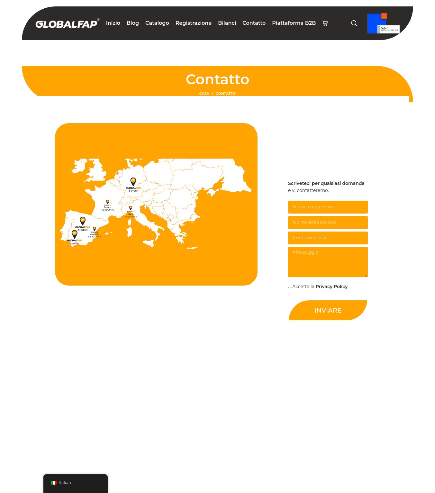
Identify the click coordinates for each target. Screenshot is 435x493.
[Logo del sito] (67, 23)
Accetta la (320, 286)
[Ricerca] (354, 23)
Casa (204, 93)
